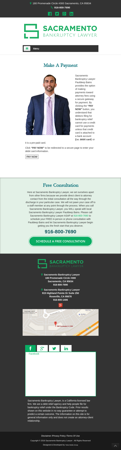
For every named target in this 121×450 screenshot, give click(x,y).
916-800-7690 (62, 7)
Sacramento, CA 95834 (60, 281)
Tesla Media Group (71, 445)
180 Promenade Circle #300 (60, 278)
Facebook (34, 353)
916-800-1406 (60, 299)
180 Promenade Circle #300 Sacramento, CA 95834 (62, 3)
